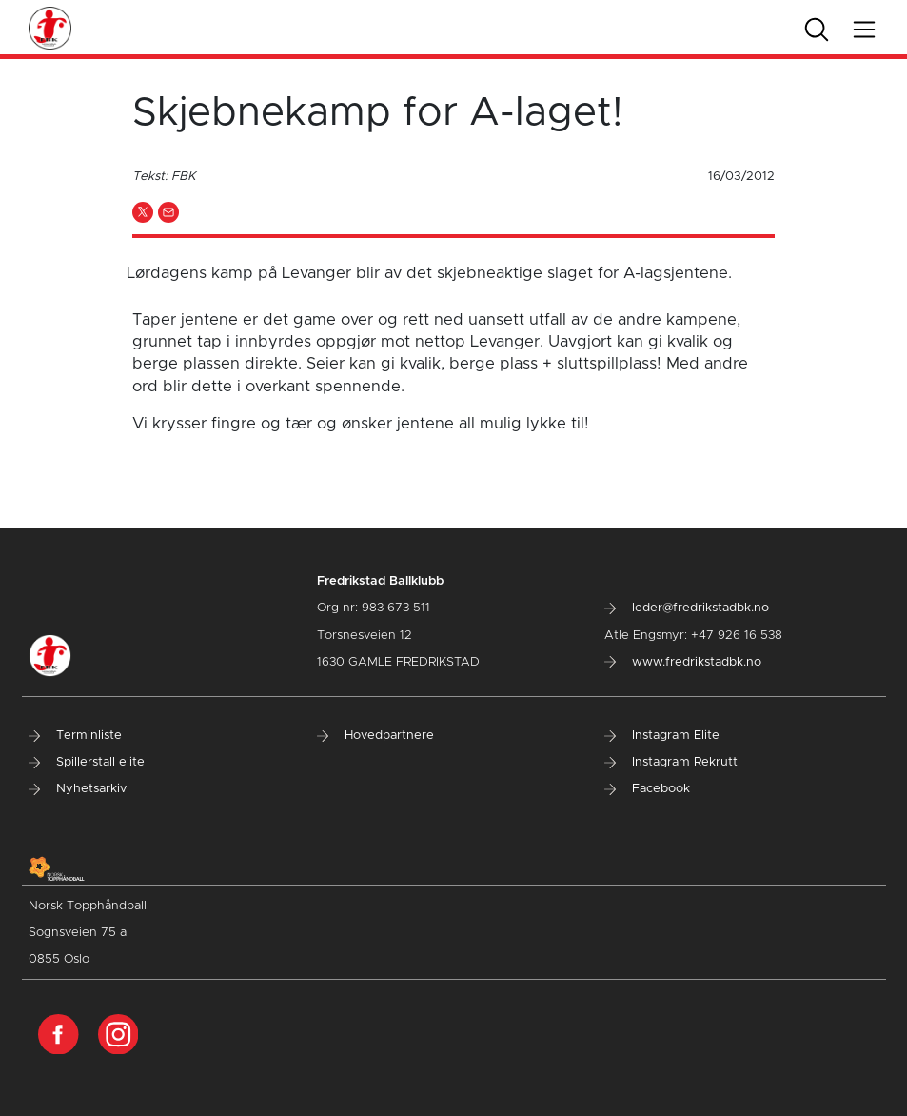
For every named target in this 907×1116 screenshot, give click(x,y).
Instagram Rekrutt (671, 762)
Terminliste (75, 735)
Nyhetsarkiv (78, 789)
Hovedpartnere (375, 735)
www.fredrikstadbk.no (682, 662)
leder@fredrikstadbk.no (686, 608)
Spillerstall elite (87, 762)
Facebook (647, 789)
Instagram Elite (662, 735)
